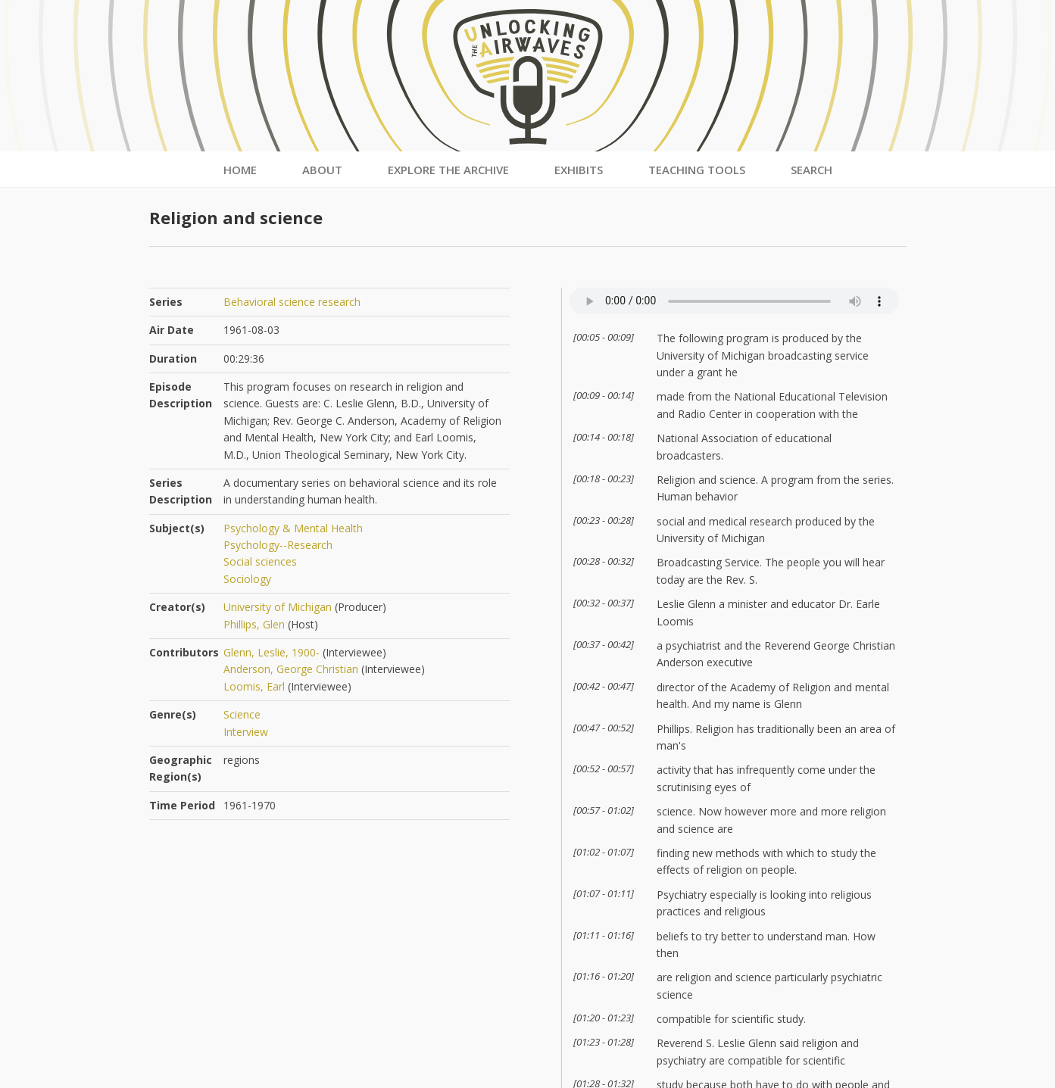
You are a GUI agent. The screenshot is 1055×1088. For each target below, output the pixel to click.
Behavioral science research (292, 302)
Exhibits (578, 169)
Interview (245, 732)
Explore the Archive (448, 169)
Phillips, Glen (254, 624)
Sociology (247, 579)
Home (240, 169)
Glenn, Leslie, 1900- (271, 652)
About (322, 169)
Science (242, 714)
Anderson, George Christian (290, 669)
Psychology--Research (277, 545)
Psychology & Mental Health (293, 528)
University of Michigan (277, 607)
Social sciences (260, 561)
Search (811, 169)
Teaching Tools (696, 169)
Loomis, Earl (254, 686)
